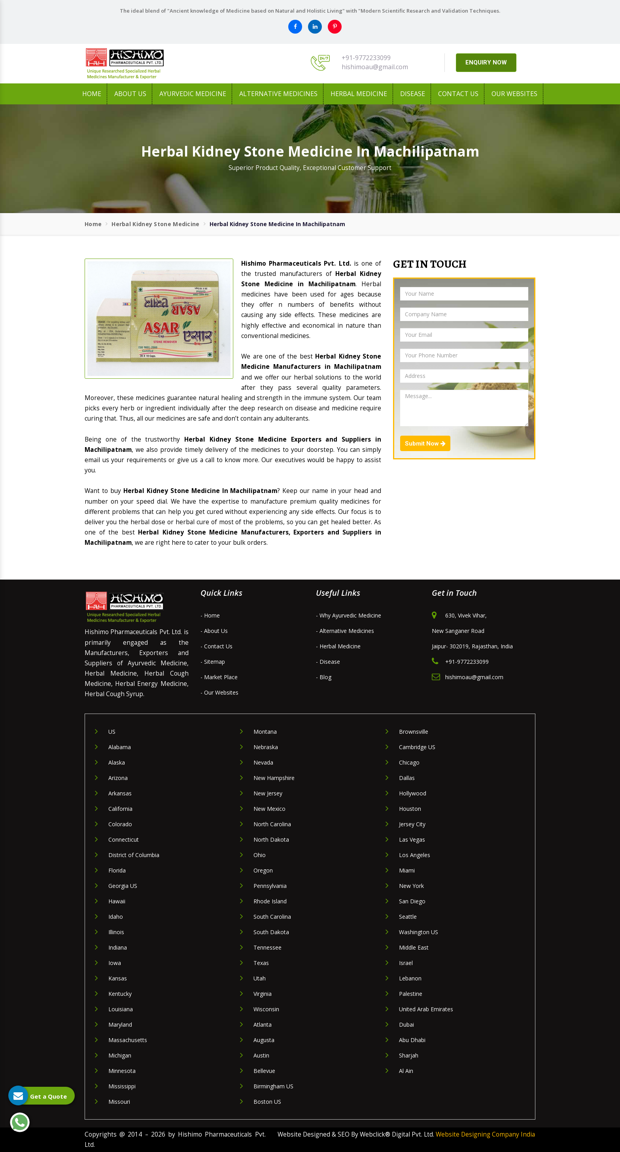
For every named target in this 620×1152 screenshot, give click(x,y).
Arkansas (120, 793)
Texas (261, 963)
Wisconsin (266, 1009)
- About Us (214, 631)
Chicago (409, 762)
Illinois (116, 932)
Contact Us (458, 93)
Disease (412, 93)
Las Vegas (412, 839)
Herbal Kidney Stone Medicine (155, 224)
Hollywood (412, 793)
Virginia (262, 993)
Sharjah (408, 1055)
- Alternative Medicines (345, 631)
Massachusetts (127, 1040)
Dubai (406, 1024)
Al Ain (406, 1071)
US (111, 731)
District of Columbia (133, 855)
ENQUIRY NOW (486, 62)
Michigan (119, 1055)
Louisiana (120, 1009)
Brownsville (413, 731)
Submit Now (425, 443)
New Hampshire (274, 778)
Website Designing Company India (485, 1134)
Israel (406, 963)
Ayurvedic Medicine (192, 93)
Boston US (267, 1101)
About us (130, 93)
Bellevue (264, 1071)
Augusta (263, 1040)
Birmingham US (273, 1086)
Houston (410, 808)
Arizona (118, 778)
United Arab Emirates (426, 1009)
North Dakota (271, 839)
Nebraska (265, 747)
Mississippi (122, 1086)
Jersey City (412, 824)
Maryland (120, 1024)
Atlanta (262, 1024)
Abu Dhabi (412, 1040)
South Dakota (271, 932)
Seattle (408, 916)
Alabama (119, 747)
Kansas (117, 978)
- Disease (328, 661)
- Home (210, 615)
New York (411, 885)
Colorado (120, 824)
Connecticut (123, 839)
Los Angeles (414, 855)
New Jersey (267, 793)
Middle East (414, 947)
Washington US (418, 932)
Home (91, 93)
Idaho (115, 916)
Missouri (119, 1101)
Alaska (116, 762)
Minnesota (122, 1071)
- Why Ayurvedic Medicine (348, 615)
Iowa (114, 963)
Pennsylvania (270, 885)
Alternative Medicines (278, 93)
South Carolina (272, 916)
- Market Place (219, 677)
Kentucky (120, 993)
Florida (117, 870)
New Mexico (269, 808)
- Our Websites (219, 692)
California (120, 808)
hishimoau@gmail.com (375, 66)
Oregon (263, 870)
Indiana (117, 947)
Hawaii (116, 901)
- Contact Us (216, 646)
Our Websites (514, 93)
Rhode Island (270, 901)
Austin (261, 1055)
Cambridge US (417, 747)
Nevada (263, 762)
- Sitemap (212, 661)
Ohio (259, 855)
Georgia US (122, 885)
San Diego (412, 901)
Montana (265, 731)
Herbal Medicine (359, 93)
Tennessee (267, 947)
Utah (259, 978)
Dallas (407, 778)
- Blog (323, 677)
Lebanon (410, 978)
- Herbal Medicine (338, 646)
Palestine (410, 993)
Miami (407, 870)
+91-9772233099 (366, 57)
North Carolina (272, 824)
